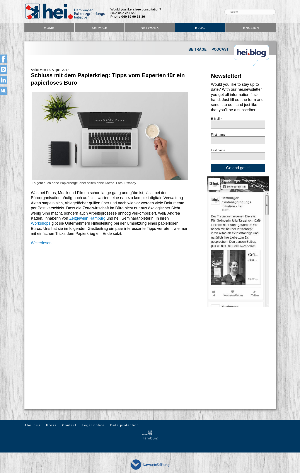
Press (51, 425)
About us (32, 425)
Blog (200, 27)
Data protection (124, 425)
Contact (69, 425)
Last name (218, 150)
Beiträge (198, 49)
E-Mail (216, 118)
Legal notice (93, 425)
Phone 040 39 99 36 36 (128, 16)
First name (218, 134)
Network (150, 27)
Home (49, 27)
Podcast (219, 49)
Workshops (41, 223)
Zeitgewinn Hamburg (87, 218)
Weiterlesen (41, 243)
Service (99, 27)
